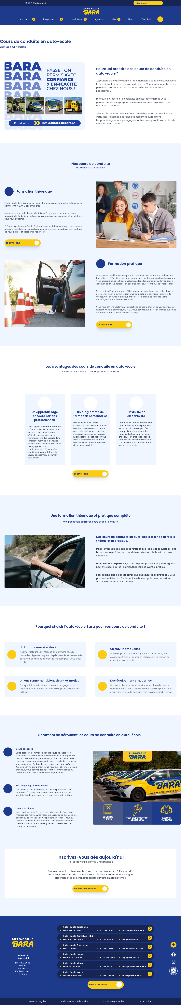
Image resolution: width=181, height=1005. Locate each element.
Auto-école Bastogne (75, 927)
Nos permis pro (53, 19)
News (130, 19)
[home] (23, 942)
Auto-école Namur (73, 972)
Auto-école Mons (73, 963)
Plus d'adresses (105, 984)
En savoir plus (23, 243)
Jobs (115, 19)
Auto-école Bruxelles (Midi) (79, 936)
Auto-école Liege (73, 954)
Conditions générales (113, 1001)
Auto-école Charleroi (75, 945)
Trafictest (146, 19)
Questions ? (149, 3)
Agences (99, 19)
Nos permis (27, 19)
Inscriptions (79, 19)
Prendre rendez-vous (91, 889)
